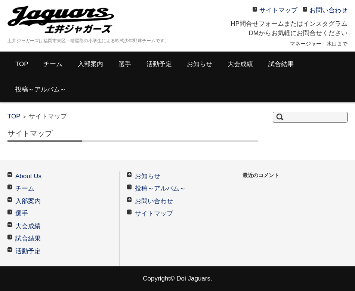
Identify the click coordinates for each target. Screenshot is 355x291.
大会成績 (240, 64)
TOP (21, 64)
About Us (28, 176)
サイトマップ (154, 213)
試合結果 (281, 64)
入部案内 (90, 64)
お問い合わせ (154, 201)
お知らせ (199, 64)
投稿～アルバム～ (40, 89)
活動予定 (159, 64)
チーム (52, 64)
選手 (124, 64)
